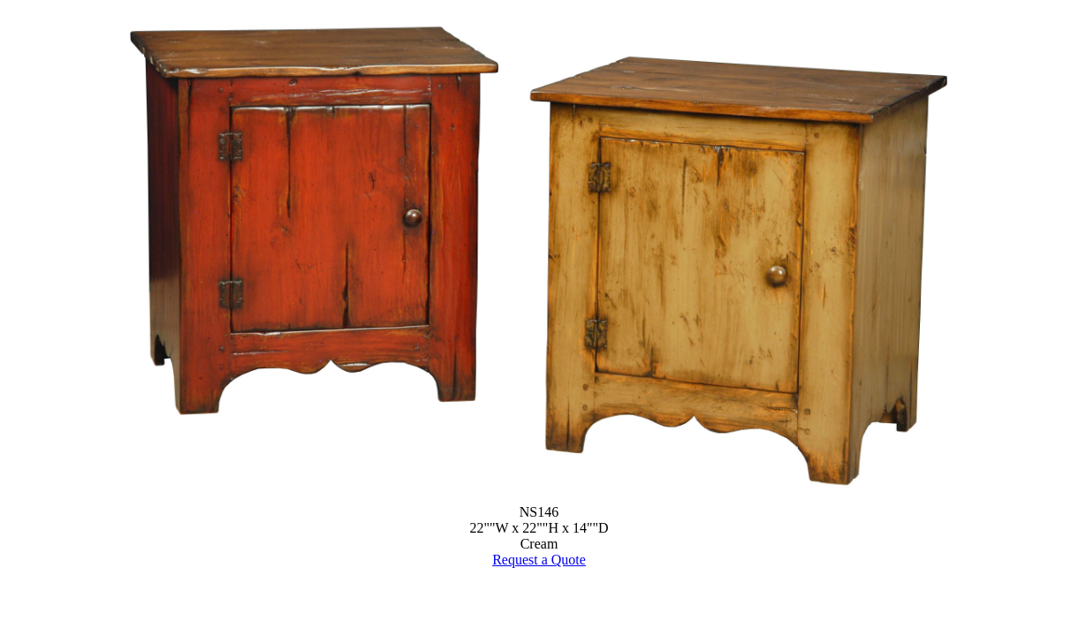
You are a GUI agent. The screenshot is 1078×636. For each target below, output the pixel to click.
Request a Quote (539, 559)
